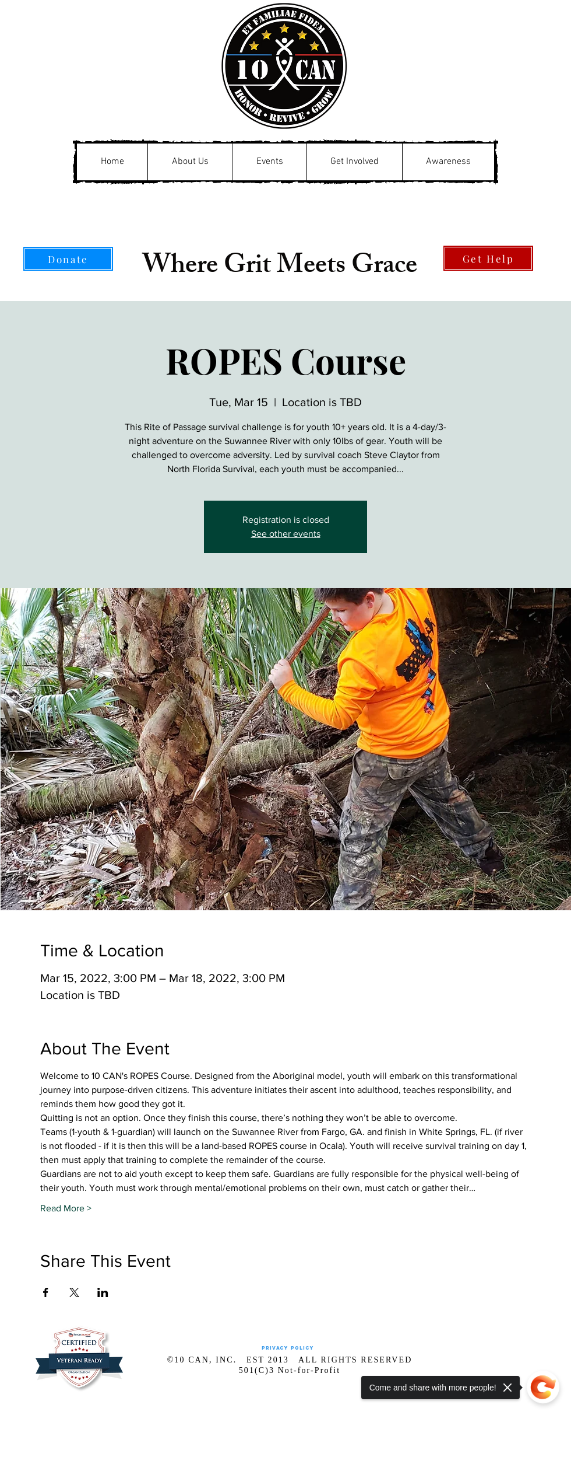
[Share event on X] (74, 1292)
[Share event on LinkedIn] (102, 1292)
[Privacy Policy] (287, 1348)
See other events (285, 534)
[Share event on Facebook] (45, 1292)
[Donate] (68, 258)
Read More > (65, 1208)
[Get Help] (488, 258)
